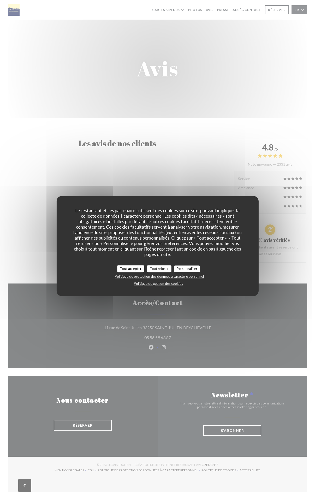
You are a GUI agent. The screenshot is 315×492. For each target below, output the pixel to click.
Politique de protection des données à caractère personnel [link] (159, 276)
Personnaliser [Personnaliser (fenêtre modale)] (187, 269)
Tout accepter (130, 269)
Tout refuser (159, 269)
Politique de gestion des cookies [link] (158, 283)
